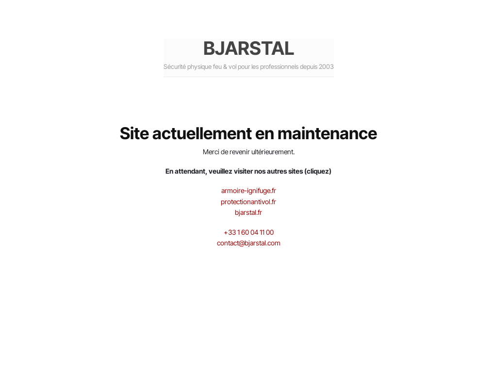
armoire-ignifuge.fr (248, 190)
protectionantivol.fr (248, 201)
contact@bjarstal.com (249, 243)
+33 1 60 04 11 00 (249, 232)
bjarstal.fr (248, 212)
